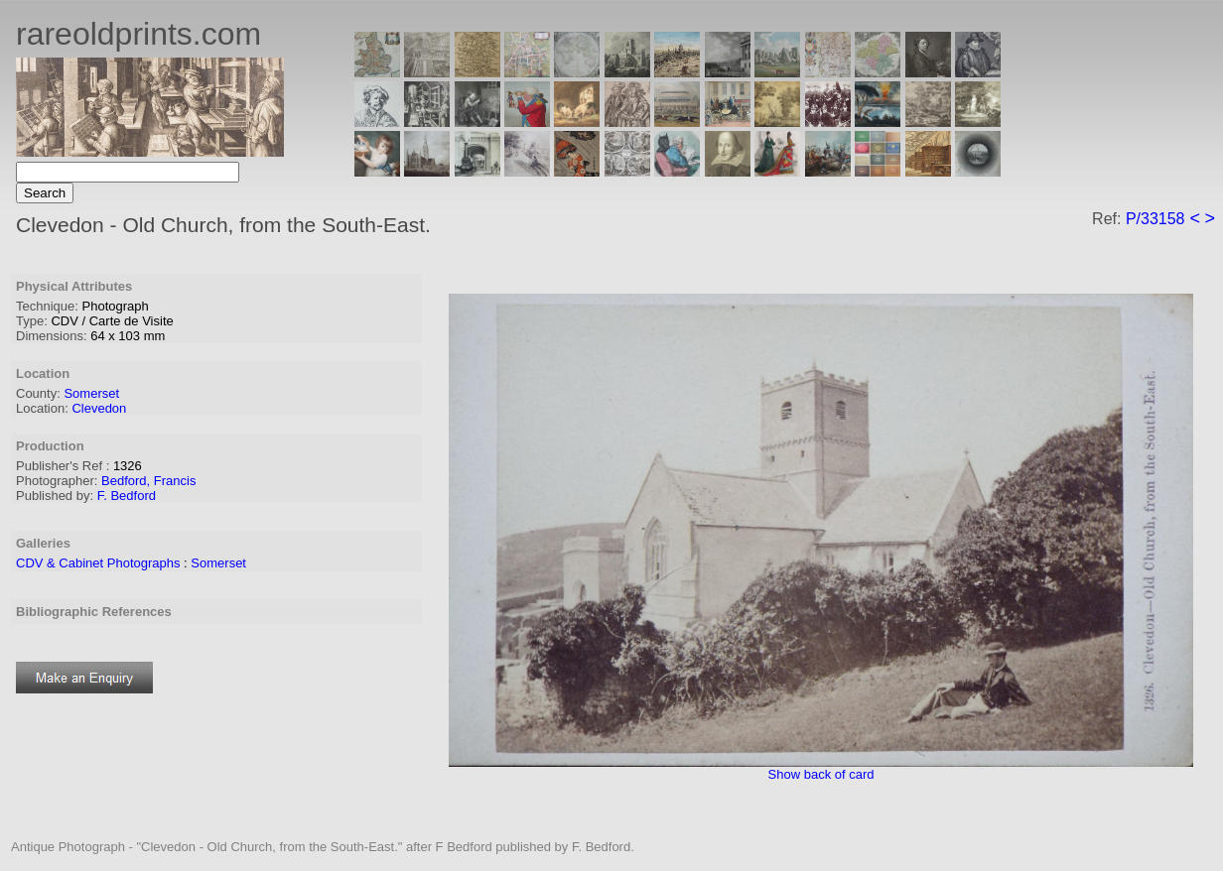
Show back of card (821, 774)
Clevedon (98, 408)
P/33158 (1155, 218)
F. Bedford (126, 495)
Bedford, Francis (148, 480)
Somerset (91, 393)
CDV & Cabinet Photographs (98, 563)
